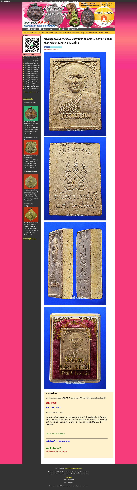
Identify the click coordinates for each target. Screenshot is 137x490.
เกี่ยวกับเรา (57, 1)
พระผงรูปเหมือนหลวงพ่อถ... (32, 57)
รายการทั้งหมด (38, 1)
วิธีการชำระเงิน (48, 1)
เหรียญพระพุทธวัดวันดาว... (32, 65)
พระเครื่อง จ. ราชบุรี (44, 32)
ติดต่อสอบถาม (65, 1)
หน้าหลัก (30, 1)
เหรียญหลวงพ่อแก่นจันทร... (32, 82)
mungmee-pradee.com (30, 32)
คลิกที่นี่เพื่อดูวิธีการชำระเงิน (56, 451)
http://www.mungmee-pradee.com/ (73, 468)
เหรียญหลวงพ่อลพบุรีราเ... (32, 75)
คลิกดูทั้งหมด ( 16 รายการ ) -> (31, 92)
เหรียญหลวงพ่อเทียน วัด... (32, 80)
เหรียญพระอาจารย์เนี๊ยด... (32, 69)
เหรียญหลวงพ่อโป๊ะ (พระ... (32, 84)
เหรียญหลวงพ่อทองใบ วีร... (32, 73)
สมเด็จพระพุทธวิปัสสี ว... (31, 63)
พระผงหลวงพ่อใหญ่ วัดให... (32, 61)
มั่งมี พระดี (51, 472)
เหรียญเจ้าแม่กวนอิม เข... (32, 88)
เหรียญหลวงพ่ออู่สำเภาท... (32, 77)
